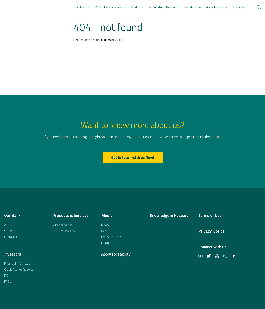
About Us (10, 224)
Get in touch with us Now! (132, 157)
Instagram (225, 256)
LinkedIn (233, 256)
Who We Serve (62, 224)
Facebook (200, 256)
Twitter (209, 256)
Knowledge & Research (164, 7)
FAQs (7, 281)
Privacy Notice (211, 231)
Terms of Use (210, 215)
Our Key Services (64, 230)
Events (105, 230)
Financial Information (18, 263)
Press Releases (111, 236)
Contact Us (11, 236)
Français (238, 7)
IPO (6, 275)
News (105, 224)
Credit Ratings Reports (19, 269)
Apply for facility (217, 7)
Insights (106, 242)
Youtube (217, 256)
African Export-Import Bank (34, 35)
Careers (9, 230)
